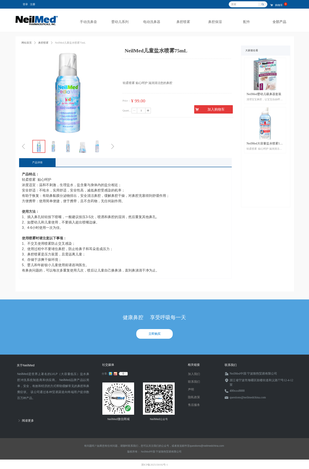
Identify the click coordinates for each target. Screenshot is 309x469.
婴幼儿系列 (120, 22)
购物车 (279, 5)
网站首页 (26, 42)
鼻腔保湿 (215, 22)
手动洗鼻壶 (88, 22)
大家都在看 (251, 50)
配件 (246, 22)
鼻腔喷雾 (183, 22)
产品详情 (37, 162)
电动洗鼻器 (151, 22)
